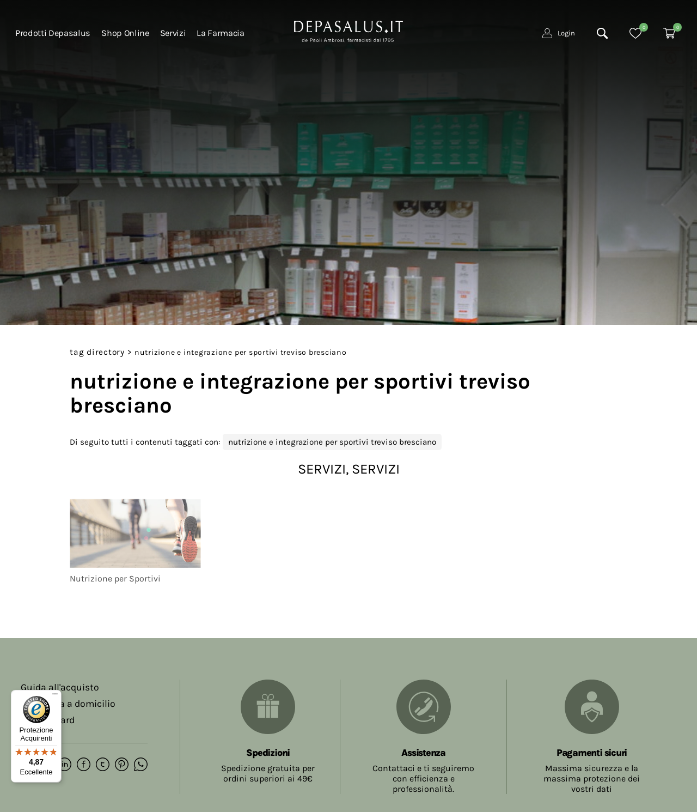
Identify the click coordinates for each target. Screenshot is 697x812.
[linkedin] (64, 765)
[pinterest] (122, 765)
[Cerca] (602, 33)
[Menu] (55, 696)
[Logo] (348, 30)
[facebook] (83, 765)
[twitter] (102, 765)
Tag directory (97, 352)
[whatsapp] (141, 765)
